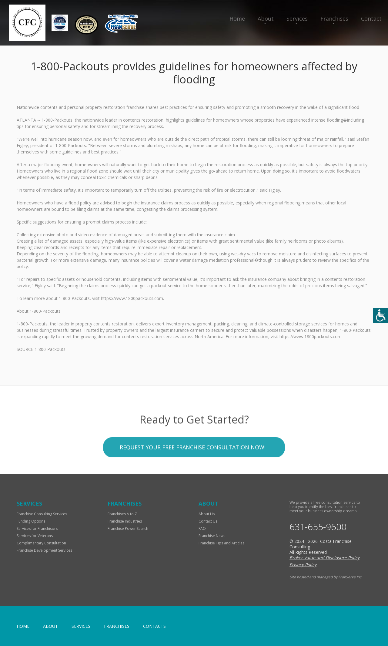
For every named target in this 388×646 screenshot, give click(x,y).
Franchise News (212, 535)
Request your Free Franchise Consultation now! (193, 469)
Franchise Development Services (44, 550)
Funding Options (31, 521)
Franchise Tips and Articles (221, 543)
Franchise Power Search (128, 528)
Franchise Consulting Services (42, 513)
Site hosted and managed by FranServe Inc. (325, 577)
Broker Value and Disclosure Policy (324, 557)
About (266, 18)
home (23, 626)
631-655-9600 (317, 526)
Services (297, 18)
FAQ (202, 528)
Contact (371, 18)
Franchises (334, 18)
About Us (207, 513)
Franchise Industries (125, 521)
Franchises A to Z (122, 513)
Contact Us (208, 521)
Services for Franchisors (37, 528)
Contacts (154, 626)
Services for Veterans (35, 535)
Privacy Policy (302, 564)
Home (237, 18)
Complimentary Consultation (41, 543)
